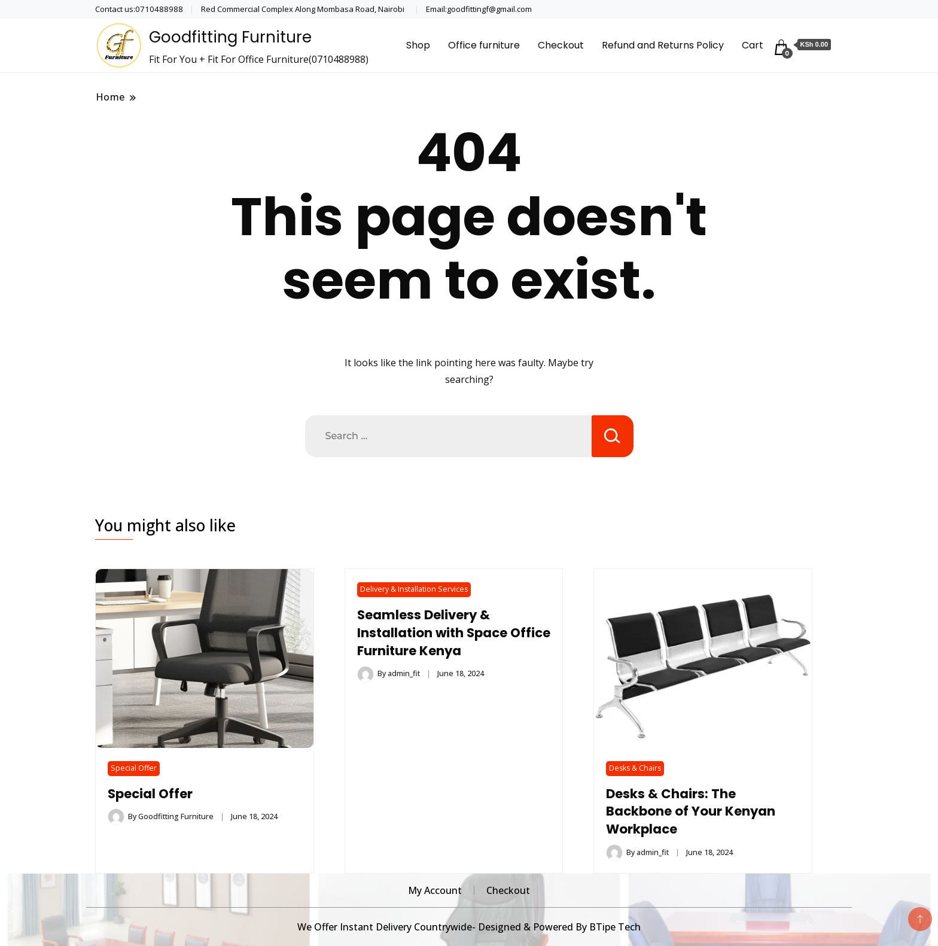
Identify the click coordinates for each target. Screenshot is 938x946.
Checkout (561, 45)
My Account (435, 890)
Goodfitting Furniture (230, 37)
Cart (752, 45)
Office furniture (484, 45)
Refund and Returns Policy (663, 45)
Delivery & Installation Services (414, 589)
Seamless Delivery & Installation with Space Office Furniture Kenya (433, 632)
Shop (418, 45)
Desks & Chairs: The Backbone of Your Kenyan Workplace (690, 811)
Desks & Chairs (635, 768)
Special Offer (134, 768)
